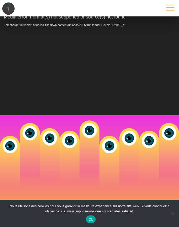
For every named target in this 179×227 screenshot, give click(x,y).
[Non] (172, 213)
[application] (89, 64)
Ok (90, 219)
